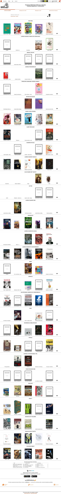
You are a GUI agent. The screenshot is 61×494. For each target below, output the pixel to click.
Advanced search (13, 16)
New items (5, 1)
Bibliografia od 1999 (38, 10)
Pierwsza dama (26, 467)
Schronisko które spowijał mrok (28, 466)
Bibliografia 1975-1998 (22, 10)
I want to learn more (27, 493)
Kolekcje (17, 16)
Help (12, 1)
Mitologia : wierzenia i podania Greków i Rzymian (18, 466)
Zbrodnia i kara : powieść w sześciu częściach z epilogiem (19, 467)
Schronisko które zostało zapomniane (41, 467)
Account (16, 1)
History (9, 1)
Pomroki (38, 466)
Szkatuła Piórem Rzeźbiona (53, 10)
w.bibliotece (27, 482)
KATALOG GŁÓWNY (7, 10)
